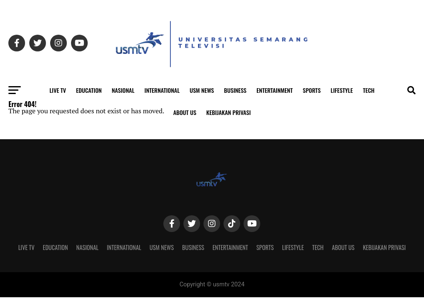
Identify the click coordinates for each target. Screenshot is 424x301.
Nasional (123, 90)
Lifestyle (342, 90)
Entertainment (274, 90)
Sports (312, 90)
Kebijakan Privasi (228, 112)
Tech (369, 90)
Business (235, 90)
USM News (202, 90)
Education (89, 90)
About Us (184, 112)
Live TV (57, 90)
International (162, 90)
